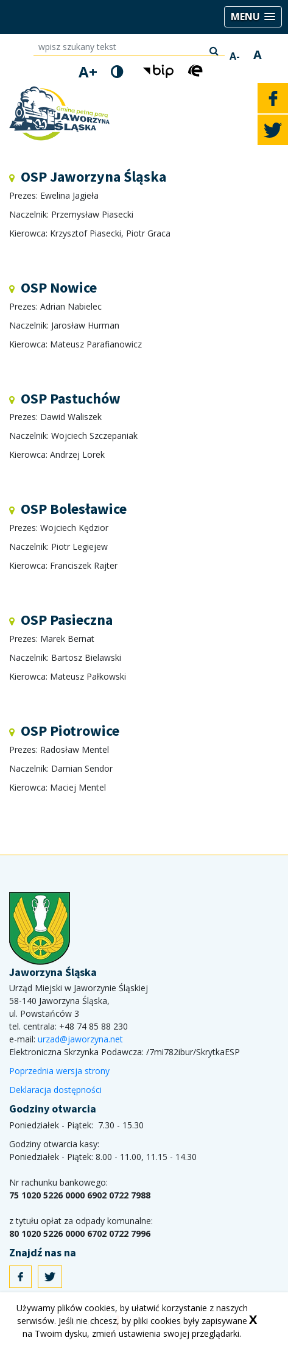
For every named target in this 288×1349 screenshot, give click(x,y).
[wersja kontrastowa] (117, 71)
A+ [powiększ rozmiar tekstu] (88, 72)
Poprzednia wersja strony (59, 1071)
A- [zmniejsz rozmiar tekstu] (235, 56)
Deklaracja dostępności (55, 1089)
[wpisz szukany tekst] (129, 47)
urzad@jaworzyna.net (80, 1039)
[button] (253, 16)
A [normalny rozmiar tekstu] (257, 55)
